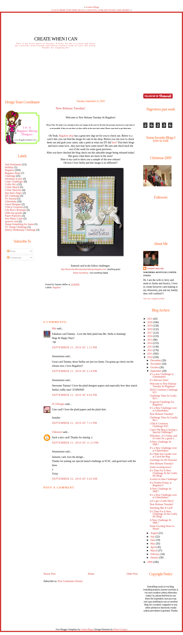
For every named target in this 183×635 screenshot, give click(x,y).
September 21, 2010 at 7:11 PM (74, 423)
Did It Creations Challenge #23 (164, 391)
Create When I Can (55, 38)
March (154, 550)
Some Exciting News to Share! (162, 527)
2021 (150, 318)
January (154, 557)
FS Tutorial (11, 198)
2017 (150, 332)
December (156, 360)
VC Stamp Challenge (16, 227)
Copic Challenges (14, 181)
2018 (150, 329)
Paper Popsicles (13, 215)
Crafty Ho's (11, 184)
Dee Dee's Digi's (13, 193)
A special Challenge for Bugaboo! (162, 403)
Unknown (57, 432)
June (153, 540)
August (154, 533)
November (156, 363)
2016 (150, 336)
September (156, 371)
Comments (14, 257)
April (153, 547)
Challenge (10, 176)
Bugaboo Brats (12, 173)
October (154, 367)
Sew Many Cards (14, 218)
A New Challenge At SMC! (160, 443)
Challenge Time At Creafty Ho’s (164, 419)
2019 (150, 325)
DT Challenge (12, 195)
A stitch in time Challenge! (164, 479)
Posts (11, 251)
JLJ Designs (58, 404)
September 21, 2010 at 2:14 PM (74, 371)
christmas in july (13, 178)
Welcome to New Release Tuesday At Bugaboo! (163, 385)
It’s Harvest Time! (159, 380)
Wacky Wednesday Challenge (20, 229)
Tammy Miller (155, 268)
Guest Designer (13, 204)
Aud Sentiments (13, 164)
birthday (9, 167)
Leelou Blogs (92, 7)
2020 (150, 322)
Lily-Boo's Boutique (15, 210)
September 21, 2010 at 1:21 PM (74, 347)
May (153, 543)
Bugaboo (9, 170)
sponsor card (11, 221)
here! (114, 142)
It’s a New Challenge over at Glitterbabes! (163, 409)
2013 (150, 346)
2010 (150, 357)
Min (54, 328)
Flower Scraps (119, 629)
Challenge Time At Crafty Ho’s (163, 397)
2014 (150, 343)
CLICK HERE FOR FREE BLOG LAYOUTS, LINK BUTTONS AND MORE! (90, 10)
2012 (150, 350)
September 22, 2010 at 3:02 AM (74, 478)
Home (91, 573)
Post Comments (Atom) (70, 581)
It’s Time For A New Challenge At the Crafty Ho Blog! (163, 473)
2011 (150, 353)
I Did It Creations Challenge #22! (159, 425)
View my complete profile (153, 298)
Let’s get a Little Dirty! (162, 501)
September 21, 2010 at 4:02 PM (74, 395)
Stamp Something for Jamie (19, 224)
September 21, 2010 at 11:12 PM (75, 442)
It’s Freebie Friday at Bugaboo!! (160, 484)
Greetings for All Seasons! (163, 460)
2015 (150, 339)
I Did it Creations (14, 207)
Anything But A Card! (161, 507)
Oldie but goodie (13, 213)
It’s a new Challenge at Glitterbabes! (161, 375)
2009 (150, 562)
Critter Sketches (13, 190)
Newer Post (49, 573)
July (152, 536)
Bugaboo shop (66, 135)
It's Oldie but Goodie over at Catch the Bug (163, 455)
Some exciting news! (160, 467)
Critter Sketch (12, 187)
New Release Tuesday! (70, 108)
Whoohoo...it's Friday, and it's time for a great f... (163, 437)
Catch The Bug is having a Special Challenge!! (163, 431)
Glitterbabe (11, 201)
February (155, 554)
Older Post (132, 573)
